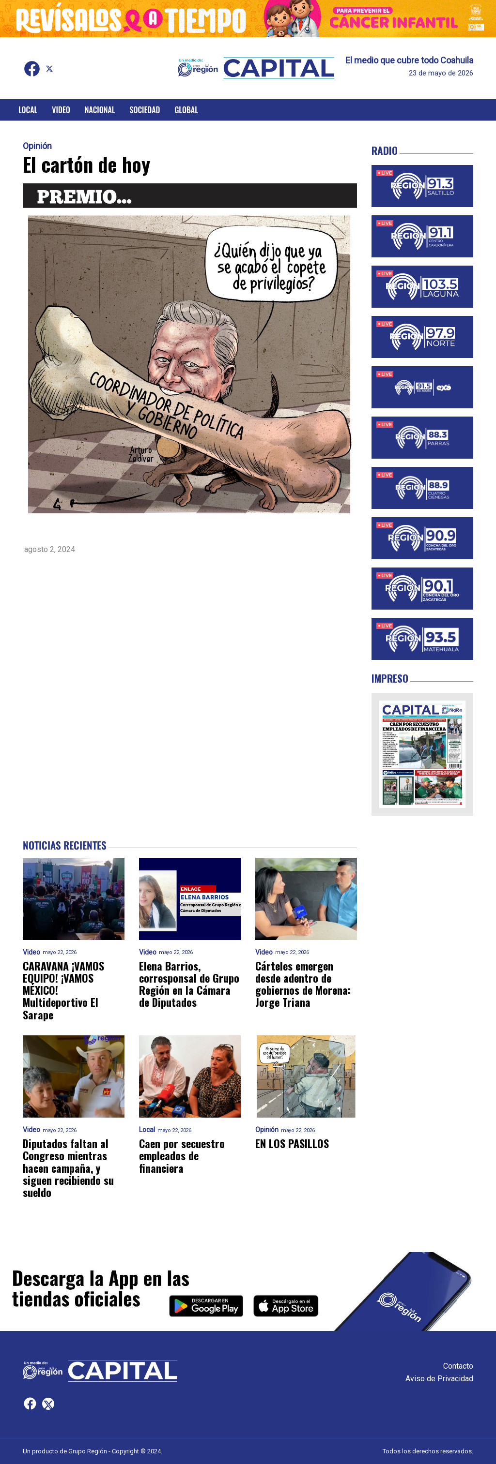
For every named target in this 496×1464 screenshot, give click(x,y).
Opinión (37, 146)
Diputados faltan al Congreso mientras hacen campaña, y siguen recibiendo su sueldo (68, 1167)
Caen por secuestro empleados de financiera (182, 1155)
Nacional (100, 110)
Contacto (458, 1366)
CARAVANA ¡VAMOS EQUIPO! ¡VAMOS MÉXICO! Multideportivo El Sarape (63, 990)
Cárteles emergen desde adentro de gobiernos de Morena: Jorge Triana (303, 984)
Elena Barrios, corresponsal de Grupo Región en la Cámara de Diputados (189, 984)
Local (27, 110)
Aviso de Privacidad (439, 1378)
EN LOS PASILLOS (292, 1143)
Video (61, 110)
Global (186, 110)
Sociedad (145, 110)
